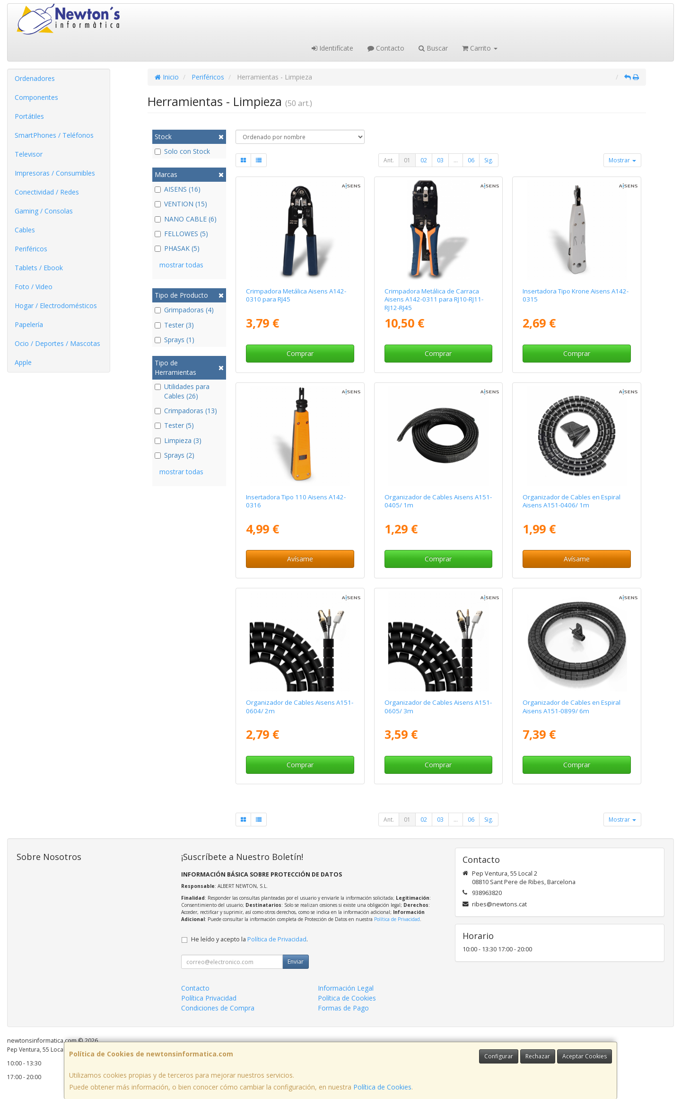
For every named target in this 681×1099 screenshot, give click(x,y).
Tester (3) (174, 324)
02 (423, 160)
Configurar (498, 1056)
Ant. (389, 160)
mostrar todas (181, 264)
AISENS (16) (178, 189)
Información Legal (346, 988)
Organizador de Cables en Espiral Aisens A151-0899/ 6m (571, 706)
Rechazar (537, 1056)
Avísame (300, 558)
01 (407, 160)
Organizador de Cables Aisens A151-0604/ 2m (299, 706)
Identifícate (332, 48)
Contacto (385, 48)
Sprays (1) (174, 339)
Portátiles (29, 116)
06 (471, 160)
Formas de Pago (343, 1007)
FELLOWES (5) (181, 233)
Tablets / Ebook (39, 267)
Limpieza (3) (178, 440)
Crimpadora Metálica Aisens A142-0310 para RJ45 (296, 295)
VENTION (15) (181, 203)
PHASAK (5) (177, 248)
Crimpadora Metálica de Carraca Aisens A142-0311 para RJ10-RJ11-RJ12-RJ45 (433, 299)
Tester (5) (174, 425)
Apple (23, 362)
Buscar (433, 48)
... (456, 160)
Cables (25, 229)
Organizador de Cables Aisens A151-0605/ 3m (438, 706)
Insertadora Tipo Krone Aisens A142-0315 (576, 295)
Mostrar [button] (622, 160)
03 (440, 160)
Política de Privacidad (397, 919)
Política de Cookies (382, 1086)
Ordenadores (35, 78)
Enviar (296, 961)
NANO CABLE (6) (186, 218)
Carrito (480, 48)
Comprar (300, 353)
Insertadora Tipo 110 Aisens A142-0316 (296, 501)
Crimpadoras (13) (186, 410)
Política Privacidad (208, 997)
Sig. (488, 160)
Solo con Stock (182, 151)
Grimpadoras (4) (184, 309)
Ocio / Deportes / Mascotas (57, 343)
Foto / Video (33, 286)
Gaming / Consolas (44, 210)
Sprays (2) (174, 455)
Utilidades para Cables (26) (182, 391)
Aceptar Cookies (584, 1056)
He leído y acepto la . (249, 939)
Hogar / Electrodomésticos (56, 305)
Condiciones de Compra (217, 1007)
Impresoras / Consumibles (55, 172)
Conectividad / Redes (47, 191)
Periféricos (31, 248)
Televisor (29, 154)
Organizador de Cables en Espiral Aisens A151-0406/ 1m (571, 501)
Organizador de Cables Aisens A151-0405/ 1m (438, 501)
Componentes (36, 97)
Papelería (29, 324)
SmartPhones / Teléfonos (54, 135)
